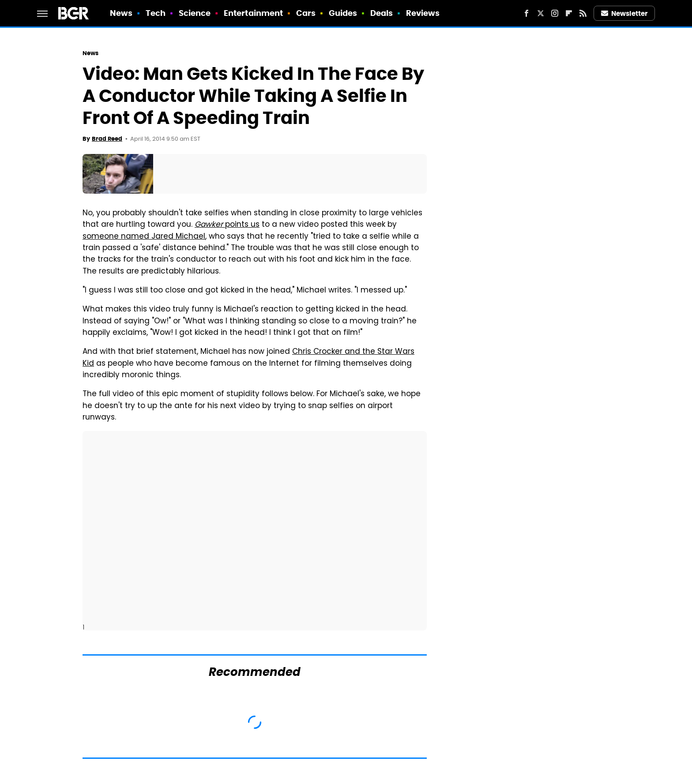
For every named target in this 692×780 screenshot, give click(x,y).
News (121, 13)
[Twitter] (540, 13)
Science (195, 13)
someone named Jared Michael (144, 237)
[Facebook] (526, 13)
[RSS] (583, 13)
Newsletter (624, 13)
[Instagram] (554, 13)
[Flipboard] (568, 13)
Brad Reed (107, 138)
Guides (343, 13)
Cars (306, 13)
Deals (381, 13)
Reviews (423, 13)
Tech (155, 13)
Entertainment (253, 13)
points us (227, 225)
